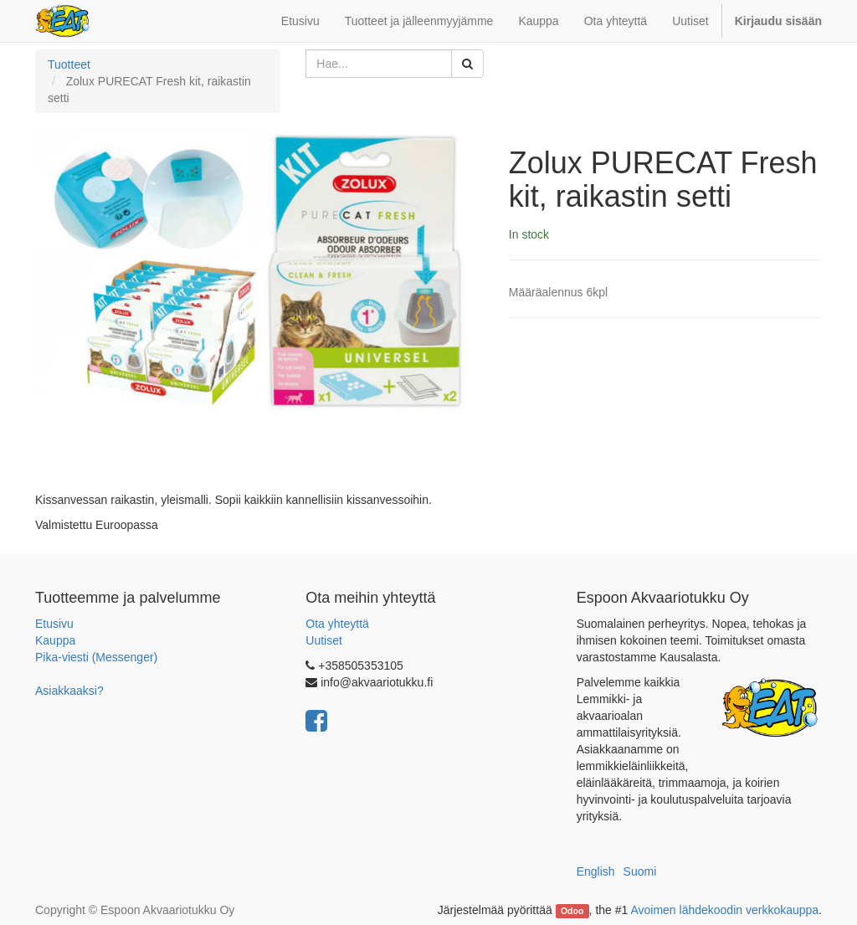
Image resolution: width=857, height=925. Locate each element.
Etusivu (54, 623)
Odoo (572, 911)
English (596, 871)
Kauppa (55, 640)
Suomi (640, 871)
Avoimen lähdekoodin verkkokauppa (724, 910)
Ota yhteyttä (336, 623)
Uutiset (323, 640)
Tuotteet (69, 64)
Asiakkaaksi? (69, 690)
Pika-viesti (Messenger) (96, 657)
